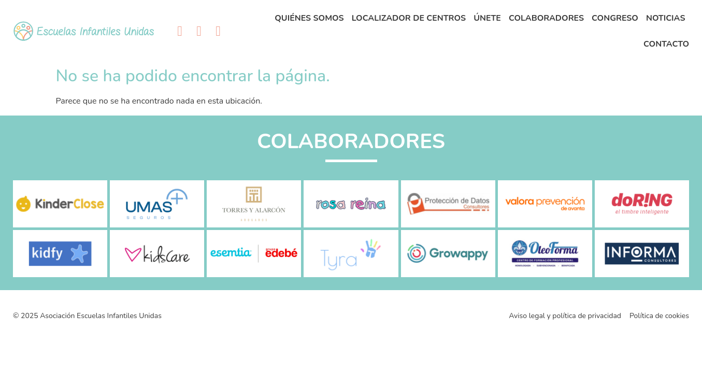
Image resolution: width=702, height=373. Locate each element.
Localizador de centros (409, 18)
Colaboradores (546, 18)
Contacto (666, 44)
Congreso (615, 18)
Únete (487, 18)
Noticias (665, 18)
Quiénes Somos (309, 18)
